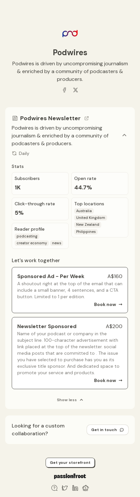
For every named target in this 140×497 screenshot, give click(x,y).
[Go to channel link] (86, 118)
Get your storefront (70, 462)
